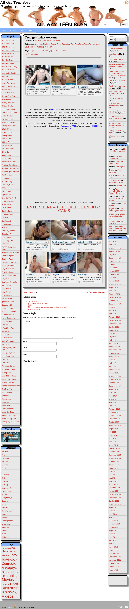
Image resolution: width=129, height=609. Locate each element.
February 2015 (114, 448)
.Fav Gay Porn (7, 60)
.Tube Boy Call (7, 116)
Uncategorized (7, 521)
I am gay (5, 325)
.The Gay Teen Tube (9, 113)
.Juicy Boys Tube (8, 93)
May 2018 (112, 337)
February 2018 (114, 347)
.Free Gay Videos (8, 63)
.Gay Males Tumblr (9, 73)
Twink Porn (6, 405)
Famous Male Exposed (10, 252)
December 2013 (115, 494)
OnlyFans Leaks (115, 221)
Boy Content (6, 208)
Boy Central (6, 204)
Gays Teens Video (9, 311)
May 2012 (112, 540)
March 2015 (113, 445)
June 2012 (113, 537)
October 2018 (114, 327)
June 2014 (113, 475)
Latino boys (6, 491)
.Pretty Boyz (6, 99)
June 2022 (113, 268)
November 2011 (115, 560)
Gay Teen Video (8, 289)
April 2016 (112, 402)
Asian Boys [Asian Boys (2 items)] (6, 548)
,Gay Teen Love (8, 44)
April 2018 (112, 340)
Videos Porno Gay (9, 415)
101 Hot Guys (7, 129)
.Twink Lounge (7, 119)
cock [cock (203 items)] (13, 559)
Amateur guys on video (10, 172)
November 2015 (115, 419)
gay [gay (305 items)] (12, 568)
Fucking (5, 485)
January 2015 (114, 452)
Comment (27, 321)
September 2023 (115, 258)
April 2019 (112, 314)
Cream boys (6, 237)
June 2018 (113, 333)
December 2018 (115, 320)
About (22, 30)
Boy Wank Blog (7, 221)
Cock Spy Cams (115, 180)
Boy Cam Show (8, 201)
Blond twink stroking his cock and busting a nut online (48, 307)
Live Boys (5, 335)
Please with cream (116, 182)
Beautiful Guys (7, 182)
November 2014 (115, 458)
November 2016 (115, 379)
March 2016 (113, 406)
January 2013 (114, 527)
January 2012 (114, 553)
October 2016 (114, 383)
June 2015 (113, 435)
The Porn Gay (7, 389)
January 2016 (114, 412)
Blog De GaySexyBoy (10, 198)
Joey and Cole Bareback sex (114, 105)
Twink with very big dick (116, 157)
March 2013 (113, 521)
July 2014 (112, 471)
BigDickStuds (7, 195)
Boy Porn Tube (7, 214)
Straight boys (7, 498)
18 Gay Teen (6, 142)
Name (25, 344)
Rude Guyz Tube (8, 369)
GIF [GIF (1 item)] (16, 568)
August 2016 (113, 389)
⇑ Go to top (122, 607)
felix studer (113, 214)
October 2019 (114, 301)
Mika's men (6, 344)
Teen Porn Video (8, 511)
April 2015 (112, 442)
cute (46, 50)
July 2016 (112, 393)
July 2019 (112, 307)
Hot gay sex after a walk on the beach (116, 117)
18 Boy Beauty (7, 135)
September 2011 (115, 567)
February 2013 (114, 524)
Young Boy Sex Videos (10, 422)
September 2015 (115, 425)
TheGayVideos (7, 392)
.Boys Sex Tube (8, 53)
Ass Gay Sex (7, 175)
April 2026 (112, 245)
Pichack (5, 360)
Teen (4, 504)
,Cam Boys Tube (8, 40)
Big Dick (5, 462)
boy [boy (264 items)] (14, 555)
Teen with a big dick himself (117, 210)
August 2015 (113, 429)
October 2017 (114, 353)
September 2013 (115, 504)
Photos (4, 494)
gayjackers (113, 209)
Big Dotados (6, 191)
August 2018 (113, 330)
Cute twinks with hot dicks (116, 162)
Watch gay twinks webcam (38, 303)
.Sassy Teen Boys (8, 103)
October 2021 (114, 274)
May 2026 (112, 241)
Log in (120, 2)
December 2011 (115, 557)
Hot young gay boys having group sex (116, 124)
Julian (30, 305)
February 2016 (114, 409)
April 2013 (112, 517)
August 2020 (113, 288)
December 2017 (115, 350)
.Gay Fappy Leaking (9, 67)
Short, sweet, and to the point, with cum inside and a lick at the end (117, 75)
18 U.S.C (13, 30)
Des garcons (6, 244)
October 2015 (114, 422)
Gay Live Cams (8, 272)
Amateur (5, 452)
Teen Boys (6, 508)
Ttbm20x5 (5, 396)
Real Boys (6, 363)
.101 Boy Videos (8, 47)
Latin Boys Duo (114, 98)
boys (32, 50)
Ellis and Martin (114, 136)
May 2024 (112, 255)
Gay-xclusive (7, 295)
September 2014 (115, 465)
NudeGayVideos (8, 356)
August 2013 (113, 508)
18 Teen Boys (7, 145)
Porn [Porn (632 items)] (14, 584)
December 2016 (115, 376)
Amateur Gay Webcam (10, 168)
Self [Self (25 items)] (15, 588)
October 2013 (114, 501)
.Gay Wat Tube (7, 80)
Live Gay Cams (8, 338)
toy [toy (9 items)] (16, 592)
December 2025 (115, 248)
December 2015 (115, 416)
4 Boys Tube (6, 155)
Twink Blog (6, 402)
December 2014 (115, 455)
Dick (3, 478)
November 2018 (115, 324)
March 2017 (113, 366)
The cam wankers (8, 382)
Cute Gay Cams (8, 241)
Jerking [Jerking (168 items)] (12, 575)
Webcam (5, 537)
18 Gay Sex (6, 139)
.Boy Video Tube (8, 50)
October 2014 (114, 462)
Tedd (110, 189)
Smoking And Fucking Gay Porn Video (117, 65)
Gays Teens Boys (8, 308)
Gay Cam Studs (8, 269)
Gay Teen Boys (7, 488)
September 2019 (115, 304)
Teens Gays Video (9, 379)
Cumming (5, 475)
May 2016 (112, 399)
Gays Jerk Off (7, 305)
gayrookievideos (8, 302)
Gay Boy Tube (7, 259)
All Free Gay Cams (9, 162)
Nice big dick (120, 167)
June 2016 (113, 396)
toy (59, 50)
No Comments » (31, 54)
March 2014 (113, 484)
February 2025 (114, 251)
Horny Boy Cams (8, 318)
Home (4, 30)
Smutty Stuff (6, 373)
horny (55, 50)
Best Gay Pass (7, 185)
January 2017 (114, 373)
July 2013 (112, 511)
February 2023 (114, 261)
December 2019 (115, 297)
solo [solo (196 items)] (11, 592)
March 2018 (113, 343)
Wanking (5, 534)
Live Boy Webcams (116, 49)
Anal (3, 455)
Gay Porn (5, 279)
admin (37, 40)
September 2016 (115, 386)
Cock (4, 471)
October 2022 (114, 265)
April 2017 (112, 363)
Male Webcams (8, 341)
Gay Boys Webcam (9, 266)
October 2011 (114, 563)
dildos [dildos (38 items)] (5, 567)
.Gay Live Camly (8, 70)
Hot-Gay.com (7, 321)
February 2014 (114, 488)
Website (26, 357)
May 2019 (112, 310)
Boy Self (5, 218)
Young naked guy (115, 171)
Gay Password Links (9, 275)
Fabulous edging (29, 292)
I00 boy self (6, 331)
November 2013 (115, 498)
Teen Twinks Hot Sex (117, 59)
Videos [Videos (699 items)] (8, 596)
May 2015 (112, 439)
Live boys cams (34, 309)
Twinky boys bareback (97, 292)
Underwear (6, 524)
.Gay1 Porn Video (8, 83)
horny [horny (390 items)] (13, 572)
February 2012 (114, 550)
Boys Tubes (6, 227)
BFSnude (5, 188)
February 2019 (114, 317)
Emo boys (5, 481)
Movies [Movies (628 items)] (8, 580)
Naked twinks (114, 54)
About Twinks (7, 159)
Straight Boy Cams (9, 376)
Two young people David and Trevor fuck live (116, 191)
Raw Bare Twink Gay (117, 81)
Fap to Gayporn (8, 256)
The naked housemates (11, 386)
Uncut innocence (8, 409)
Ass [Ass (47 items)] (12, 547)
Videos (4, 531)
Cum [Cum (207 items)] (5, 563)
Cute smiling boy (115, 223)
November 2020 (115, 284)
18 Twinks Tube (8, 149)
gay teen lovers (7, 285)
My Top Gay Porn (8, 353)
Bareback (5, 458)
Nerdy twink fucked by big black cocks (117, 92)
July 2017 (112, 360)
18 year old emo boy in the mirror (117, 151)
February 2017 (114, 370)
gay (50, 50)
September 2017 (115, 356)
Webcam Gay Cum (9, 419)
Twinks (4, 517)
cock (37, 50)
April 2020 (112, 291)
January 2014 (114, 491)
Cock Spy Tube (7, 234)
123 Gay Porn (7, 132)
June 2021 (113, 278)
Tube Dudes (6, 399)
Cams (4, 468)
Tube (4, 514)
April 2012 (112, 544)
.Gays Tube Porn (8, 86)
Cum (42, 50)
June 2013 (113, 514)
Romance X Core (8, 366)
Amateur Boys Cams (9, 165)
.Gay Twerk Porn (8, 76)
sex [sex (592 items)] (5, 592)
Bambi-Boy (6, 178)
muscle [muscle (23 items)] (6, 584)
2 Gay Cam (6, 152)
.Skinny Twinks (7, 106)
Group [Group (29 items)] (5, 572)
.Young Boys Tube (9, 126)
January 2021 (114, 281)
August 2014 (113, 468)
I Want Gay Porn (8, 328)
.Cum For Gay (7, 57)
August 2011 (113, 570)
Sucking (5, 501)
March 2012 (113, 547)
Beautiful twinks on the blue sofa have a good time (117, 228)
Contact (31, 30)
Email (25, 351)
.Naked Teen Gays (9, 96)
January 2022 (114, 271)
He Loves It (32, 301)
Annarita (10, 607)
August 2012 (113, 531)
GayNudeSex (7, 298)
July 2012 (112, 534)
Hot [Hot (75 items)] (4, 575)
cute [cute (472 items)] (12, 563)
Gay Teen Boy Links (9, 282)
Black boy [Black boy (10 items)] (6, 555)
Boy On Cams (7, 211)
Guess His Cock (8, 315)
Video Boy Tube (8, 412)
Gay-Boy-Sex (7, 292)
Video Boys (6, 527)
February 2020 (114, 294)
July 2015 (112, 432)
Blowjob (5, 465)
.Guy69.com (6, 90)
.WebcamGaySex (8, 122)
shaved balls (121, 186)
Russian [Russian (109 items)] (7, 588)
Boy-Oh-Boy (6, 224)
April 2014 (112, 481)
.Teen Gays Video (8, 109)
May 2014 (112, 478)
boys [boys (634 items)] (6, 559)
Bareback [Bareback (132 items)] (8, 551)
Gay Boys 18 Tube (9, 262)
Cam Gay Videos (8, 231)
